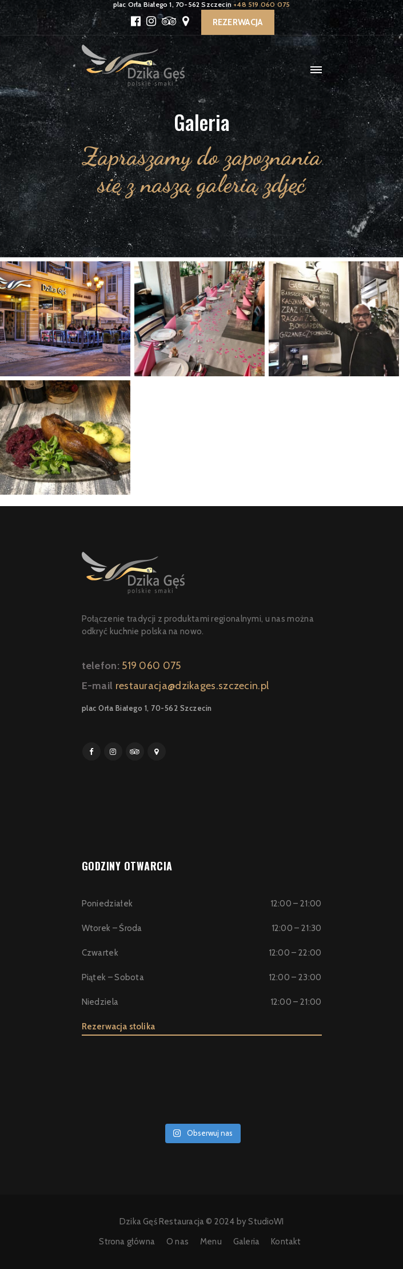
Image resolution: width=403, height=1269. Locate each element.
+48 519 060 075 (261, 4)
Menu (211, 1241)
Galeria (246, 1241)
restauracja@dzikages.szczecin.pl (192, 685)
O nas (177, 1241)
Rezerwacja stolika (118, 1026)
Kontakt (286, 1241)
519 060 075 (151, 665)
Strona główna (127, 1241)
